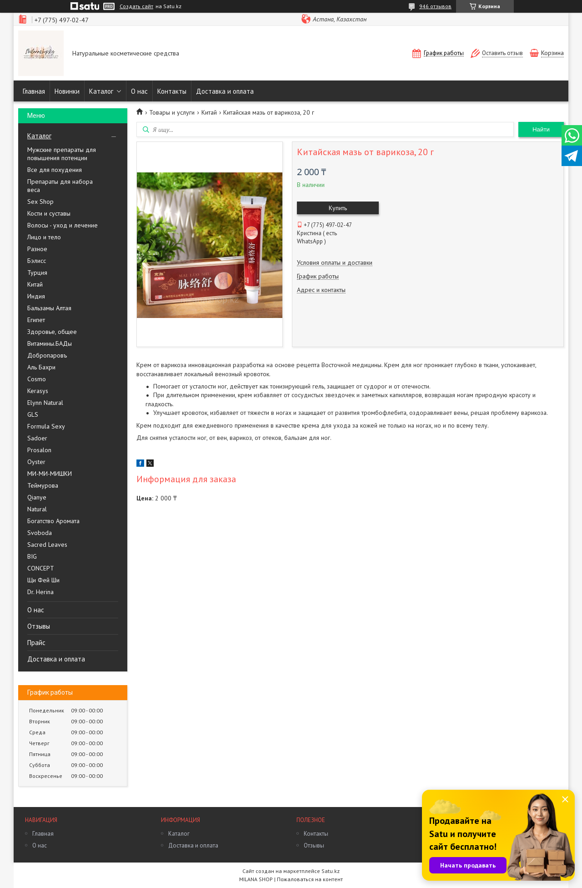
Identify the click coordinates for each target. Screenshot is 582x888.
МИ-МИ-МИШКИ (49, 473)
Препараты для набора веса (60, 185)
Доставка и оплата (225, 91)
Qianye (36, 497)
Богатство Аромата (53, 521)
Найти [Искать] (541, 129)
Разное (37, 249)
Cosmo (36, 379)
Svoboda (39, 533)
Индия (36, 296)
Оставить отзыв (502, 53)
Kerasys (37, 391)
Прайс (36, 642)
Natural (37, 509)
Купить (338, 208)
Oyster (36, 462)
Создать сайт (136, 6)
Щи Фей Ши (43, 580)
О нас (139, 91)
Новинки (67, 91)
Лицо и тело (44, 237)
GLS (32, 414)
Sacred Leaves (47, 544)
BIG (32, 556)
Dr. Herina (40, 592)
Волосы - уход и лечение (62, 225)
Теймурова (42, 485)
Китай (35, 284)
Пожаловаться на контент (310, 879)
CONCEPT (40, 568)
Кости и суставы (48, 213)
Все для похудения (54, 170)
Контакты (171, 91)
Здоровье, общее (52, 332)
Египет (36, 320)
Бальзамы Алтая (49, 308)
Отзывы (38, 626)
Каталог (101, 91)
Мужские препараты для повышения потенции (61, 154)
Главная (34, 91)
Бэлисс (36, 261)
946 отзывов (435, 6)
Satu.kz (330, 871)
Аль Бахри (41, 367)
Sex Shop (40, 201)
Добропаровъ (47, 355)
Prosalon (39, 450)
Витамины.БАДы (49, 343)
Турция (37, 272)
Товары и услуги (172, 112)
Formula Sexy (46, 426)
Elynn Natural (45, 403)
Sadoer (37, 438)
